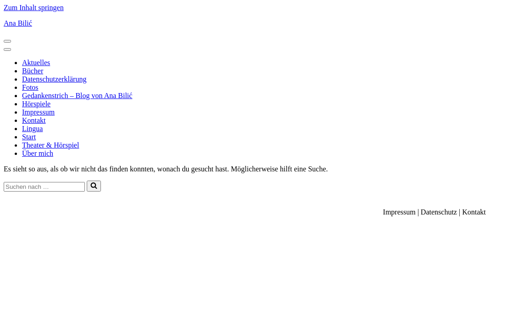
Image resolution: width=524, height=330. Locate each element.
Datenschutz (439, 212)
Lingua (32, 128)
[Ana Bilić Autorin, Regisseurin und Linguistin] (262, 23)
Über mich (37, 153)
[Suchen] (44, 187)
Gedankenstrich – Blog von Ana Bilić (77, 95)
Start (29, 137)
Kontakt (34, 120)
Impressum (38, 112)
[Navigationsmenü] (7, 41)
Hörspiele (36, 104)
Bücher (32, 71)
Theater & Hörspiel (50, 145)
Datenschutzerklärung (54, 79)
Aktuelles (36, 62)
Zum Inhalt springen (34, 7)
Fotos (30, 87)
